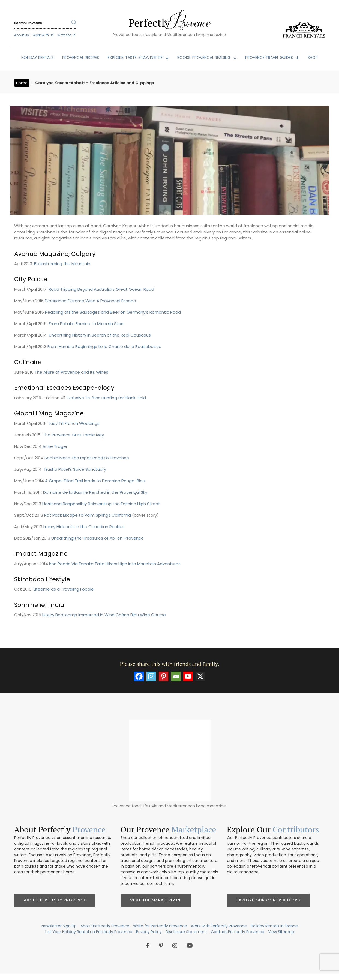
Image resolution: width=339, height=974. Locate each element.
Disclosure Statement (186, 931)
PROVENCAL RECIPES (80, 57)
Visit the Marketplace (155, 900)
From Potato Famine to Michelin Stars (87, 323)
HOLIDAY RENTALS (37, 57)
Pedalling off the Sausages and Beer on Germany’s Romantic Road (113, 312)
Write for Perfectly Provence (160, 926)
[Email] (176, 676)
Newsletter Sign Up (59, 926)
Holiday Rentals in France (274, 926)
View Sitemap (281, 931)
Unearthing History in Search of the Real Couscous (100, 335)
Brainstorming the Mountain (62, 263)
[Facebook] (139, 676)
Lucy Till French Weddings (74, 423)
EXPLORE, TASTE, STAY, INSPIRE (136, 57)
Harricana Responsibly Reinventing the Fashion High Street (101, 504)
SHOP (313, 57)
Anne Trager (55, 446)
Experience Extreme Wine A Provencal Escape (90, 301)
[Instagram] (151, 676)
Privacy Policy (149, 931)
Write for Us (66, 35)
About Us (21, 35)
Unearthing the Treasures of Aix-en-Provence (97, 538)
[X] (200, 676)
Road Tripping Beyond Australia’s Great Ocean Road (101, 289)
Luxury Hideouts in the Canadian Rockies (84, 526)
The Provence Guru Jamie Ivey (73, 435)
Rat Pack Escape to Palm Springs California (87, 515)
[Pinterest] (163, 676)
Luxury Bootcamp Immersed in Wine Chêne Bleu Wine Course (104, 615)
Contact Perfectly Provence (237, 931)
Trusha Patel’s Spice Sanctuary (75, 469)
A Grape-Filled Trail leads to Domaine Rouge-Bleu (95, 481)
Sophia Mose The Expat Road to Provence (86, 458)
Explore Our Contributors (268, 900)
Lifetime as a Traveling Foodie (64, 589)
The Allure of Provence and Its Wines (71, 372)
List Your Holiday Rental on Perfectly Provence (88, 931)
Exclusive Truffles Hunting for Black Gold (106, 398)
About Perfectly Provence (55, 900)
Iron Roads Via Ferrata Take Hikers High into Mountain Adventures (115, 564)
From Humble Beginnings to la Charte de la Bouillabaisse (104, 346)
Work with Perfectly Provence (219, 926)
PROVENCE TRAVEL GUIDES (269, 57)
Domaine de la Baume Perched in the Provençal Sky (95, 492)
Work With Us (43, 35)
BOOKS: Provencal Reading (204, 57)
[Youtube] (188, 676)
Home (22, 83)
